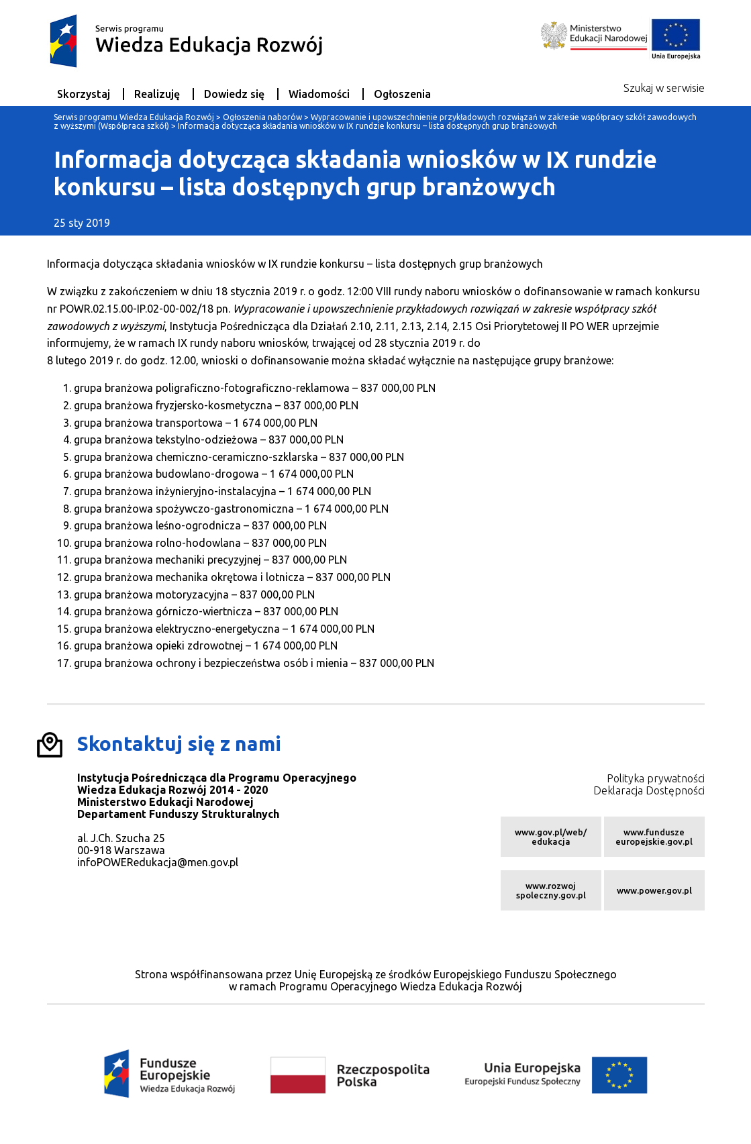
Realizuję (157, 94)
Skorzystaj (83, 94)
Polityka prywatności (656, 778)
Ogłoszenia (402, 94)
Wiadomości (319, 94)
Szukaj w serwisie (664, 88)
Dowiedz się (234, 94)
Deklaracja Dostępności (649, 790)
